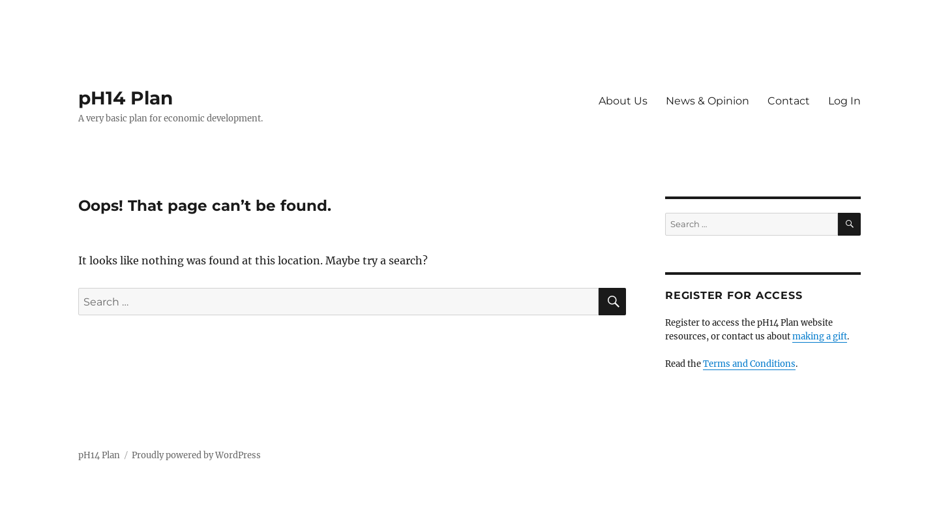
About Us (623, 101)
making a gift (819, 336)
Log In (844, 101)
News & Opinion (707, 101)
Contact (789, 101)
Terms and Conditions (749, 363)
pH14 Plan (125, 98)
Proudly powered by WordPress (196, 455)
